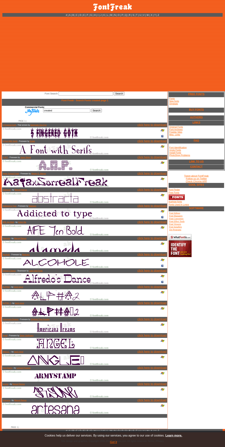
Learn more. (173, 435)
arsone (5, 384)
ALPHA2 (6, 287)
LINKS (196, 122)
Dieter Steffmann (27, 336)
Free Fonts (174, 192)
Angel (5, 336)
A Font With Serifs (10, 141)
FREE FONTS (196, 94)
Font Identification (178, 147)
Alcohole (6, 255)
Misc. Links (174, 134)
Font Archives (176, 129)
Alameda (6, 238)
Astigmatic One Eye (38, 125)
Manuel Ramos (20, 190)
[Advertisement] (35, 54)
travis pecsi (18, 287)
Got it (113, 442)
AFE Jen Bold (8, 222)
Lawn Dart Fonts (36, 271)
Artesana (6, 400)
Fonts (172, 98)
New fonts (174, 101)
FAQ (196, 140)
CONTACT (196, 166)
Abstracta (6, 190)
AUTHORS (196, 117)
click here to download (151, 124)
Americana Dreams (11, 319)
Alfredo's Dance (9, 271)
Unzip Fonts (175, 150)
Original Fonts (176, 127)
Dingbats (173, 104)
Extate (32, 141)
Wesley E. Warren (38, 174)
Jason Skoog (25, 157)
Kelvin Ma (22, 222)
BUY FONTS (196, 109)
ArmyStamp (7, 368)
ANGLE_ (6, 352)
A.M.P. (5, 157)
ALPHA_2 (7, 303)
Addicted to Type (9, 206)
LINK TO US (196, 161)
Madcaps (32, 206)
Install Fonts (175, 152)
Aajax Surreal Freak (11, 174)
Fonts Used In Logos (179, 204)
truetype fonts (175, 201)
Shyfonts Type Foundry (40, 319)
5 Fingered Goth (9, 125)
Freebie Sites (175, 132)
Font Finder (174, 189)
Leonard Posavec (23, 368)
